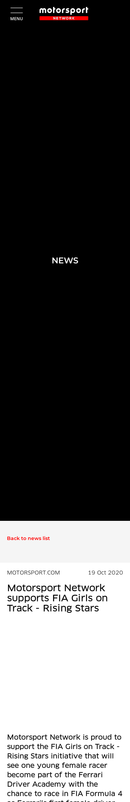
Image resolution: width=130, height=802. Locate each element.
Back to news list (28, 538)
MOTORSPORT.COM (33, 573)
